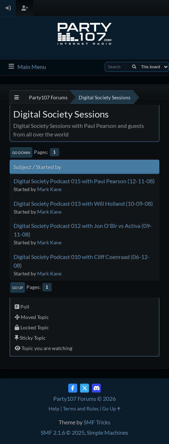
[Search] (134, 67)
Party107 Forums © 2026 (84, 398)
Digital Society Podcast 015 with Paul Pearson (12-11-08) (84, 181)
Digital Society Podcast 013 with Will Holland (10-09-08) (83, 203)
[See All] (16, 97)
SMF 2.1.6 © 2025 (63, 432)
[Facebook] (72, 388)
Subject (22, 166)
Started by (48, 166)
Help (54, 408)
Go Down (21, 152)
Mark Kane (49, 189)
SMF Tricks (97, 422)
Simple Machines (107, 432)
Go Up (17, 287)
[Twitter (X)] (84, 388)
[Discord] (96, 388)
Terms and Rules (81, 408)
